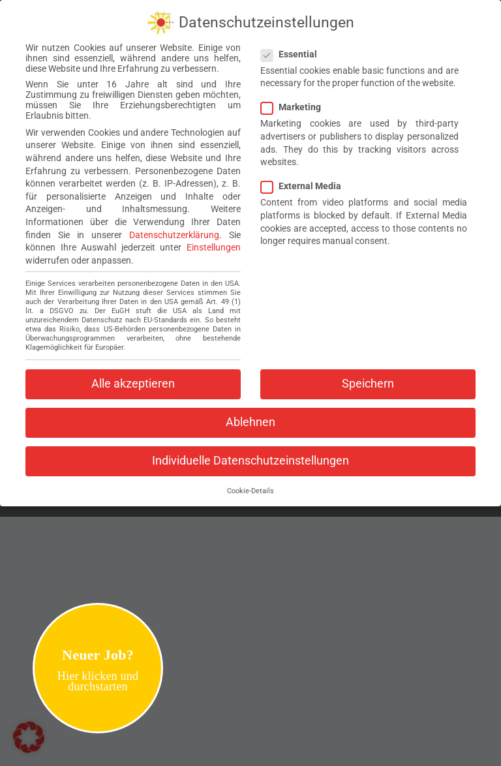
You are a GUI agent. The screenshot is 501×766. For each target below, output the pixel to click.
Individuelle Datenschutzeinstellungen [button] (250, 456)
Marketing (296, 103)
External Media (306, 182)
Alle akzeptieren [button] (133, 379)
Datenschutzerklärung (174, 230)
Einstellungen (214, 243)
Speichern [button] (368, 379)
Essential (294, 50)
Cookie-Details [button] (250, 487)
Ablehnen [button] (250, 418)
